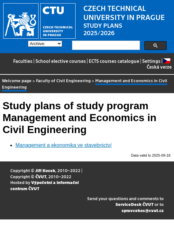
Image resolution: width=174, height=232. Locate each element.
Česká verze (159, 64)
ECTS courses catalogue (114, 61)
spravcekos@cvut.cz (143, 210)
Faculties (22, 61)
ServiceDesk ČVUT (134, 204)
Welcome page (17, 80)
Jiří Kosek (45, 170)
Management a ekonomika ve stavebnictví (63, 145)
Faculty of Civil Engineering (63, 80)
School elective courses (60, 61)
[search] (105, 45)
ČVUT (40, 176)
